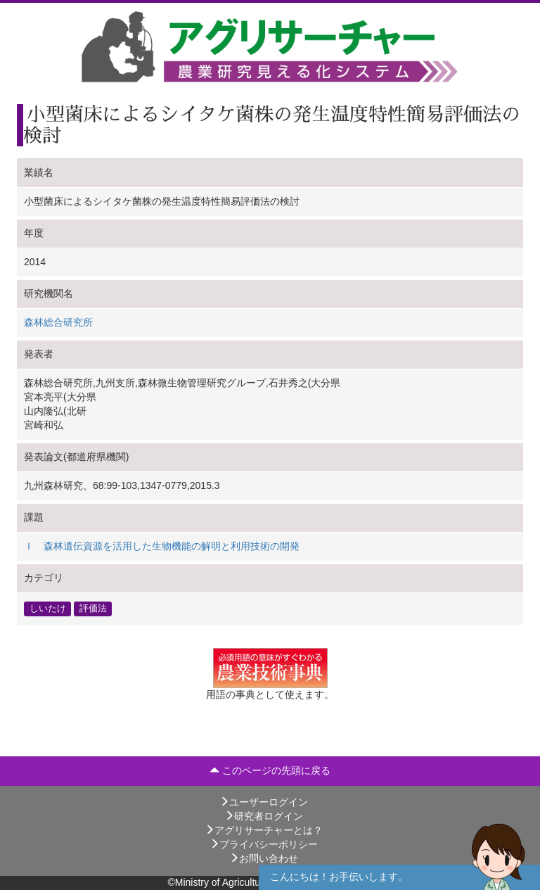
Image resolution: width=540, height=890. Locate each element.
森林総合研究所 (58, 322)
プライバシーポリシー (264, 844)
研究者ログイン (263, 816)
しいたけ (48, 609)
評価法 (93, 609)
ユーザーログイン (263, 802)
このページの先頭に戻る (270, 770)
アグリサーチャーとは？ (264, 830)
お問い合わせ (263, 858)
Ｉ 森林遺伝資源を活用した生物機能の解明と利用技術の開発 (162, 546)
